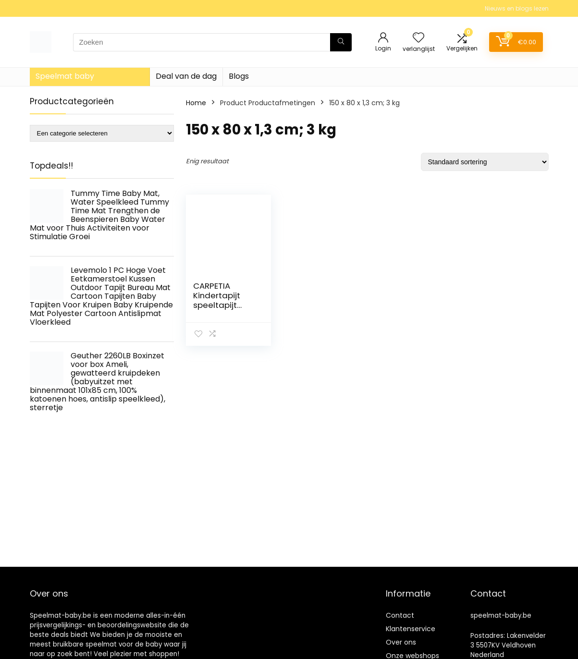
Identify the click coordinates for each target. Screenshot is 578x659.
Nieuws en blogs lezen (517, 8)
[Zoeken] (341, 42)
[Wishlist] (418, 38)
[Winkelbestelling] (485, 162)
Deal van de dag (186, 76)
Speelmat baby (65, 76)
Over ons (401, 642)
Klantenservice (410, 629)
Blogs (239, 76)
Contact (400, 615)
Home (196, 103)
